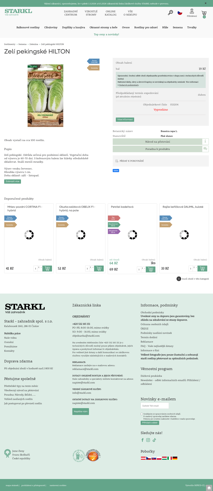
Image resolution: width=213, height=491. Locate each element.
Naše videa (10, 337)
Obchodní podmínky (167, 315)
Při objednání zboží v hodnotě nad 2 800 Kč (28, 367)
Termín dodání (149, 336)
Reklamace (147, 341)
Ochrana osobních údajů (154, 323)
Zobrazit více (12, 181)
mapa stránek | (13, 484)
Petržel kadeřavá (122, 206)
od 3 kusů (114, 259)
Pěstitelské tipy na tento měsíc (21, 385)
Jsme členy (18, 450)
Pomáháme (10, 345)
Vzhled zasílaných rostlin (18, 398)
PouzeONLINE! (94, 61)
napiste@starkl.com (83, 381)
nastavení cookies (58, 484)
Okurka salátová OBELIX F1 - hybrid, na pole (77, 208)
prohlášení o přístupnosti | (34, 484)
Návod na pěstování (157, 141)
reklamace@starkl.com (85, 368)
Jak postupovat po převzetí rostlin (23, 402)
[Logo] (18, 13)
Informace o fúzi (150, 349)
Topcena (113, 217)
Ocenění (9, 341)
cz (180, 12)
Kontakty (9, 350)
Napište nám (80, 411)
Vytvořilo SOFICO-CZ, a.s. (197, 484)
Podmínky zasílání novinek (156, 332)
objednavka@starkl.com (86, 335)
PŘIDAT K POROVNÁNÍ (132, 160)
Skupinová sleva (113, 230)
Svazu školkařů (21, 454)
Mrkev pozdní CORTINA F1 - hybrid (24, 208)
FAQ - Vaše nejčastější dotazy (157, 345)
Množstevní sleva (113, 224)
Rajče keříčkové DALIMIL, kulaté (183, 206)
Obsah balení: (45, 259)
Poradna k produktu (157, 149)
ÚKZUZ (144, 327)
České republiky (21, 457)
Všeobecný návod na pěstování (21, 389)
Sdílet (116, 170)
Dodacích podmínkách (128, 85)
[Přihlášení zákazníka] (192, 13)
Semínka (94, 68)
